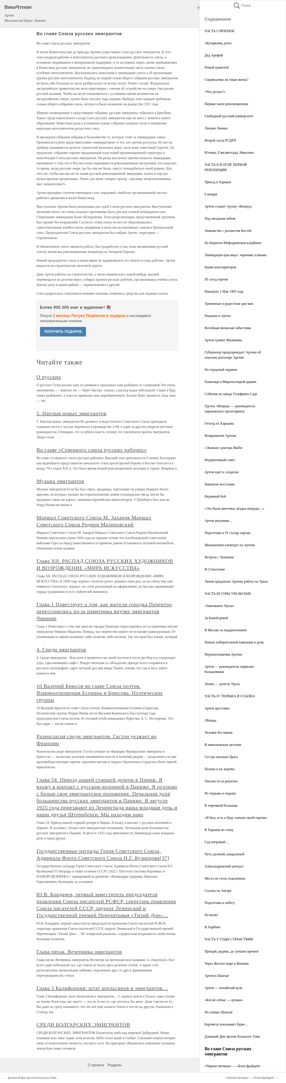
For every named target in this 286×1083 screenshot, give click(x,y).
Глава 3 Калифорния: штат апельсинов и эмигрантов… (102, 988)
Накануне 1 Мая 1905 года (224, 291)
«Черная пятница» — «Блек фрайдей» (233, 1066)
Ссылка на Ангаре (218, 890)
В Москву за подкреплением (225, 630)
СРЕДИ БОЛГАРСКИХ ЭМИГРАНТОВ (83, 1024)
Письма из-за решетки (221, 781)
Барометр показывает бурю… (226, 1024)
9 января (211, 194)
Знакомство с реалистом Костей (228, 230)
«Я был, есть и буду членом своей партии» (236, 817)
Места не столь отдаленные (225, 878)
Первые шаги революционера (226, 104)
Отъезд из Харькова (219, 423)
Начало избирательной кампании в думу (234, 642)
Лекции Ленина (216, 128)
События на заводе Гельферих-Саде (231, 394)
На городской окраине (221, 369)
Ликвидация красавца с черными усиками (235, 255)
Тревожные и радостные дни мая (229, 303)
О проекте (96, 1065)
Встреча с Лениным (219, 557)
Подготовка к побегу (220, 903)
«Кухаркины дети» (218, 43)
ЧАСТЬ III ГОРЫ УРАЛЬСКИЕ (228, 593)
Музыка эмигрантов (60, 481)
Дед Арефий (214, 55)
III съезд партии (216, 279)
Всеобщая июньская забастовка (228, 328)
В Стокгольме (215, 569)
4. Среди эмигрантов (61, 649)
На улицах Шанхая (218, 1012)
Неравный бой (215, 496)
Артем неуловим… (218, 521)
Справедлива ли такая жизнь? (226, 79)
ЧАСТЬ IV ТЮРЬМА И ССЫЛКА (230, 696)
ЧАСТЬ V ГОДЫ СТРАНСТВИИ (229, 939)
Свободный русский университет (229, 116)
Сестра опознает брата (221, 757)
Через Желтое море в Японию (227, 963)
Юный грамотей (217, 67)
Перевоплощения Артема (223, 654)
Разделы (114, 1065)
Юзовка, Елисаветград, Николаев (229, 152)
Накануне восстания (220, 484)
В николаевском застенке (223, 745)
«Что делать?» (215, 92)
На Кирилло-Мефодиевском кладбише (233, 243)
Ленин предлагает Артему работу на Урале (236, 581)
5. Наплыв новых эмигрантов (71, 413)
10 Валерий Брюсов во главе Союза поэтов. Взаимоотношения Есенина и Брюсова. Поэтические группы (99, 693)
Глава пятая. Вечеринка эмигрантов (79, 951)
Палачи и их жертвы (220, 769)
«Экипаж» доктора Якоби (223, 448)
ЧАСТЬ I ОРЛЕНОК (220, 31)
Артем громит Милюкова (223, 340)
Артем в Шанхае (217, 976)
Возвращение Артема (220, 435)
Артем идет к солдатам (221, 472)
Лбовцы (210, 720)
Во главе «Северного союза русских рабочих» (91, 450)
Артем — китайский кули (223, 988)
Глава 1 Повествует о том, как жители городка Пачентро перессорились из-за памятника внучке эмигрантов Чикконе (104, 611)
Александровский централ (224, 866)
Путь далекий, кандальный (224, 854)
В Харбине (213, 927)
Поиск (242, 5)
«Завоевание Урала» (219, 606)
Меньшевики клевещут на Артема (230, 545)
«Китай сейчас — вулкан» (224, 1000)
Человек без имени (218, 732)
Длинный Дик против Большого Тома (232, 1036)
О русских (48, 377)
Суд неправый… (217, 842)
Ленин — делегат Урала (222, 684)
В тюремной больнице (221, 805)
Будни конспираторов (220, 267)
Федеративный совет (220, 460)
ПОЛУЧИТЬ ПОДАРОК (63, 331)
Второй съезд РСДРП (220, 140)
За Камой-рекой (216, 618)
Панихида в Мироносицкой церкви (230, 382)
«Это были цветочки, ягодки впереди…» (234, 508)
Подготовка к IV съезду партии (227, 533)
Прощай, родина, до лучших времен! (232, 951)
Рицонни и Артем (218, 316)
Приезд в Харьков (218, 182)
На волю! (211, 915)
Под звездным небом (220, 218)
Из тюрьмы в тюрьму (220, 793)
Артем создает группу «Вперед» (228, 206)
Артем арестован (217, 708)
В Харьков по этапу (219, 830)
